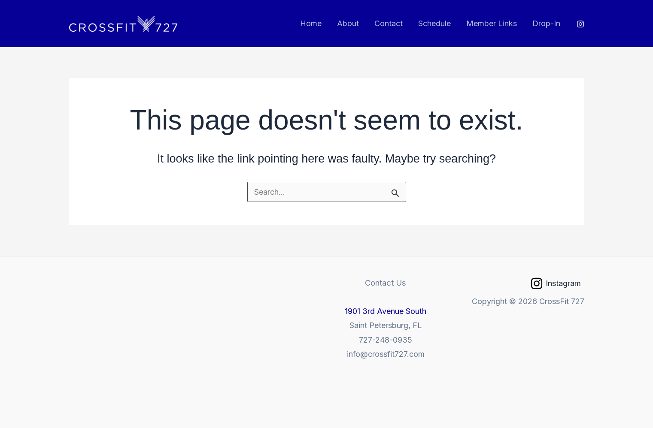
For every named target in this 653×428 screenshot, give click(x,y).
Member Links (491, 23)
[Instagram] (580, 24)
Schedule (434, 23)
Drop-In (546, 23)
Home (311, 23)
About (348, 23)
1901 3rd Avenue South (385, 311)
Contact (388, 23)
